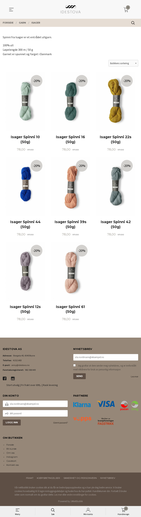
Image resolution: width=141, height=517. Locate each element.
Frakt (29, 478)
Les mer (134, 376)
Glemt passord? (60, 422)
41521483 (17, 360)
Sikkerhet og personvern (80, 478)
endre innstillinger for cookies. (82, 494)
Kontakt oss (12, 465)
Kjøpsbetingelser (48, 478)
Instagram (12, 456)
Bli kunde (11, 448)
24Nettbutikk (76, 501)
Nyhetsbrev (107, 478)
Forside (10, 444)
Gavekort (11, 460)
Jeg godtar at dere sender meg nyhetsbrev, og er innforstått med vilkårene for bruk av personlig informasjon (104, 367)
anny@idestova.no (20, 365)
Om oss (10, 452)
